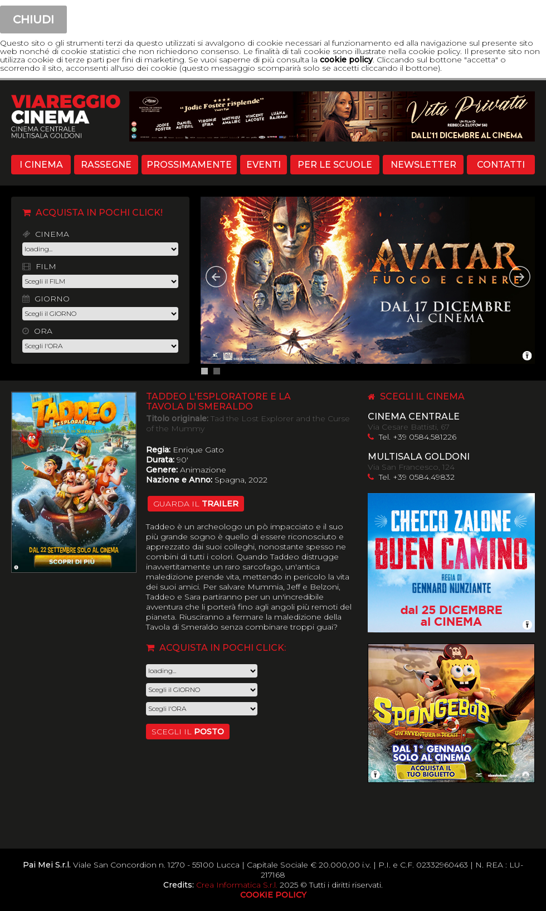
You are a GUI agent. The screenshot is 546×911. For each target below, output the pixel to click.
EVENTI (263, 164)
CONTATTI (501, 164)
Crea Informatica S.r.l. (236, 885)
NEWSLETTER (423, 164)
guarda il (195, 504)
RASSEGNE (106, 164)
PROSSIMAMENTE (189, 164)
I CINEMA (41, 164)
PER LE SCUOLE (335, 164)
